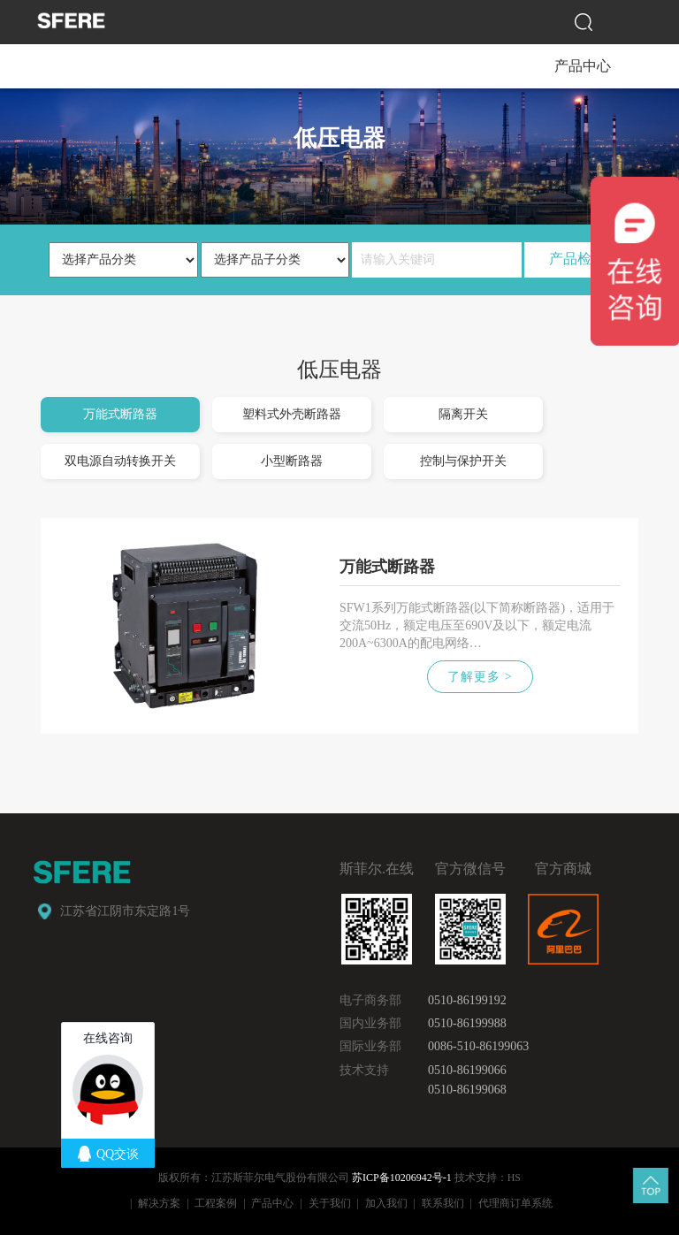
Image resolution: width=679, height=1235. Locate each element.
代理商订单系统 (515, 1203)
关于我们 (330, 1203)
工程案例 (216, 1203)
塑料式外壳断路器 (291, 414)
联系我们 (443, 1203)
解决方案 (159, 1203)
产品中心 (272, 1203)
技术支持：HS (487, 1177)
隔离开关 (463, 414)
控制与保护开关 (463, 461)
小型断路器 (292, 461)
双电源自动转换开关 (120, 461)
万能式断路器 (120, 414)
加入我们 (386, 1203)
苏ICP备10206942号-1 (402, 1177)
